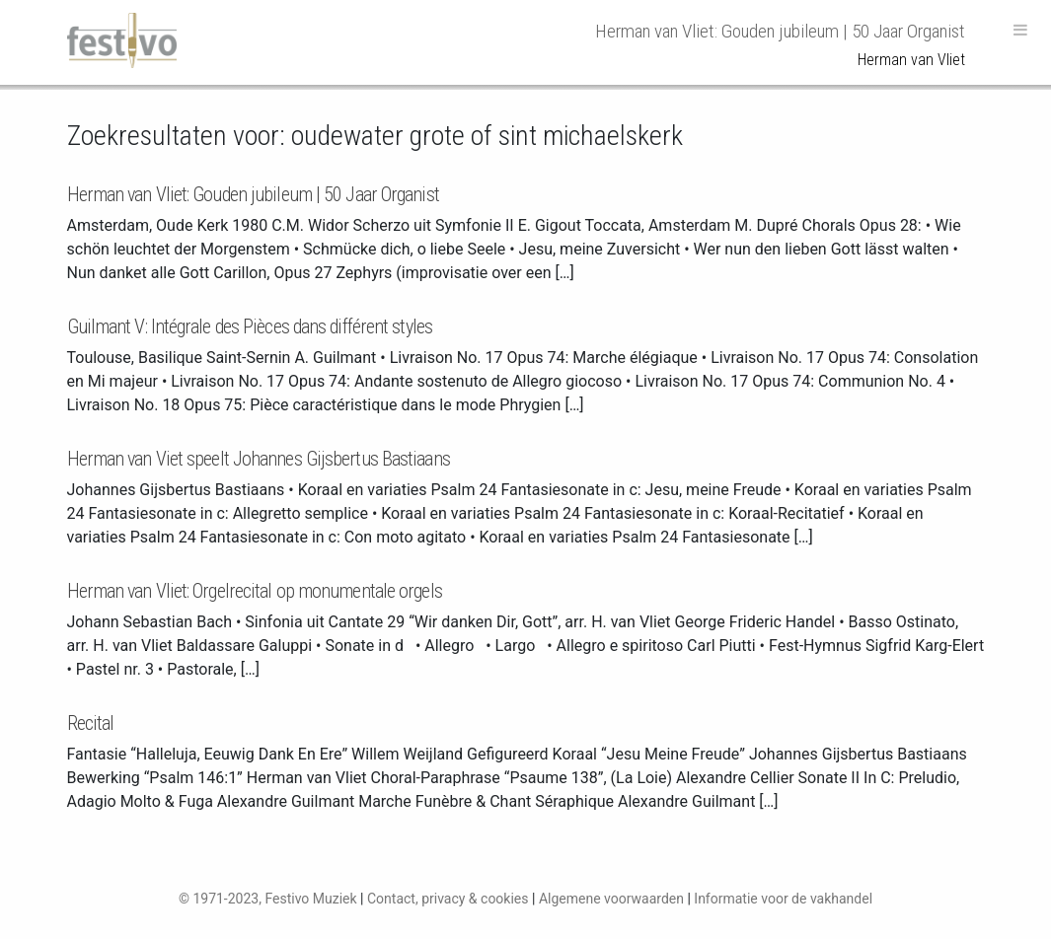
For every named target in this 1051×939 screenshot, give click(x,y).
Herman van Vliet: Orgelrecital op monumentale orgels (254, 591)
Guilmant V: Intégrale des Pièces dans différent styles (249, 326)
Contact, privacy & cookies (448, 898)
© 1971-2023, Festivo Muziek (268, 898)
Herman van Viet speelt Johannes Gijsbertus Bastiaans (258, 458)
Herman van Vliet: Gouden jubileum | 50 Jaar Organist (253, 194)
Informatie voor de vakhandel (783, 898)
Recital (90, 723)
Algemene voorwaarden (611, 898)
